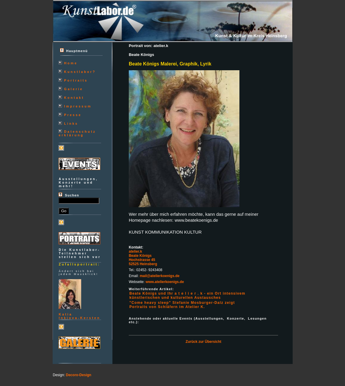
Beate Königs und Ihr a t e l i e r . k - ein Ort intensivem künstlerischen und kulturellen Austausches (187, 295)
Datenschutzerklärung (77, 133)
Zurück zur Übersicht (203, 342)
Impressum (78, 106)
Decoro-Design (78, 375)
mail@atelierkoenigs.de (160, 276)
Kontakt (74, 97)
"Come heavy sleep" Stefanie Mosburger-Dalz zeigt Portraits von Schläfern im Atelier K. (182, 305)
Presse (72, 115)
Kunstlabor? (80, 72)
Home (71, 63)
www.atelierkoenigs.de (164, 282)
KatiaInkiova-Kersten (79, 316)
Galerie (73, 89)
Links (71, 123)
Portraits (76, 80)
